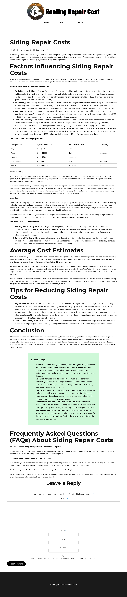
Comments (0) (42, 50)
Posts (62, 22)
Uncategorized (27, 50)
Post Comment (16, 564)
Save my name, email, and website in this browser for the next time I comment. (63, 558)
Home (46, 22)
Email (63, 539)
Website (63, 547)
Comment (63, 499)
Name (63, 531)
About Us (79, 22)
